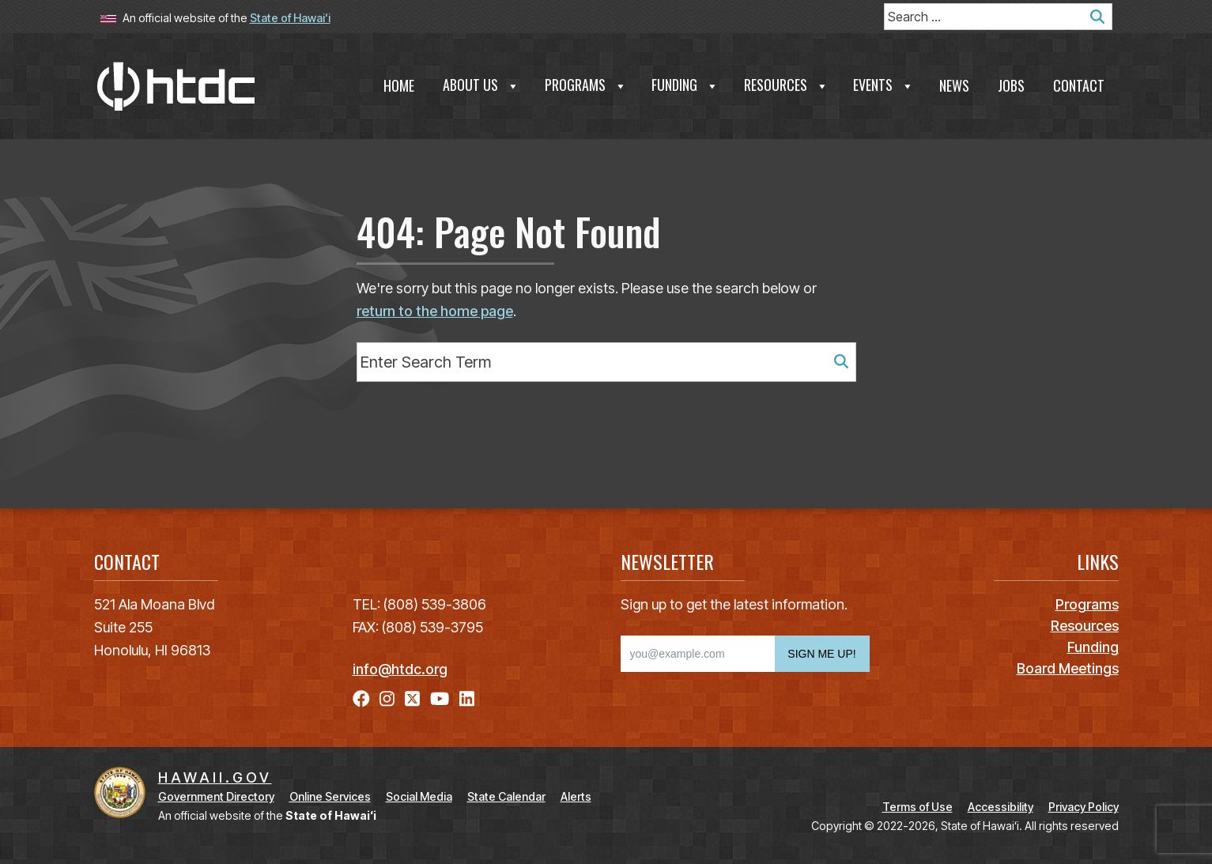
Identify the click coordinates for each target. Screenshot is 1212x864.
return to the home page (435, 311)
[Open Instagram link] (387, 699)
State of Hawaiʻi (290, 18)
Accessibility (1000, 806)
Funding (685, 84)
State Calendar (506, 796)
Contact (1078, 85)
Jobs (1011, 85)
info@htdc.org (400, 669)
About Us (481, 84)
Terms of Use (917, 806)
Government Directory (216, 796)
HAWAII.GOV (215, 777)
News (954, 85)
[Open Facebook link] (361, 699)
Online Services (330, 796)
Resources (786, 84)
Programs (586, 84)
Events (883, 84)
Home (398, 85)
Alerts (576, 796)
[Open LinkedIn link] (466, 699)
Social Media (419, 796)
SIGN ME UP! (821, 653)
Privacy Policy (1083, 806)
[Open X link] (412, 699)
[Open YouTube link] (439, 699)
